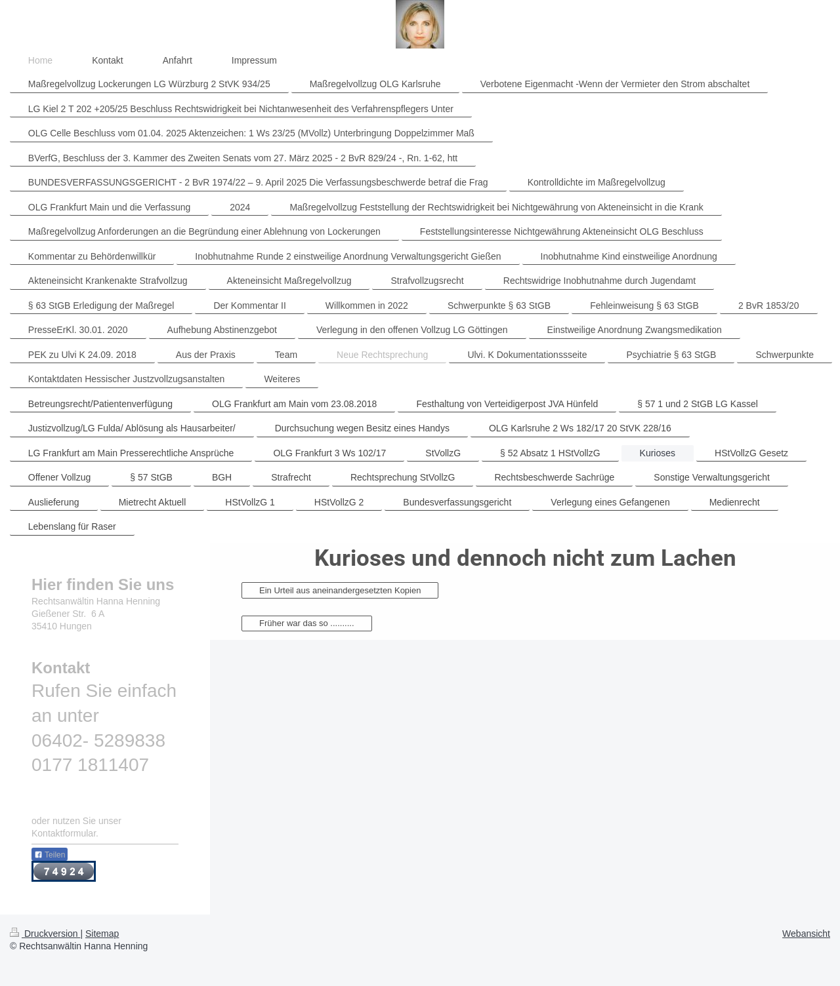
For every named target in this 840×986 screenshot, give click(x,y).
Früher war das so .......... (306, 623)
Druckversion (45, 933)
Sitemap (102, 933)
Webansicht (806, 933)
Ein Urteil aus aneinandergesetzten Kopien (340, 590)
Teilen (49, 854)
